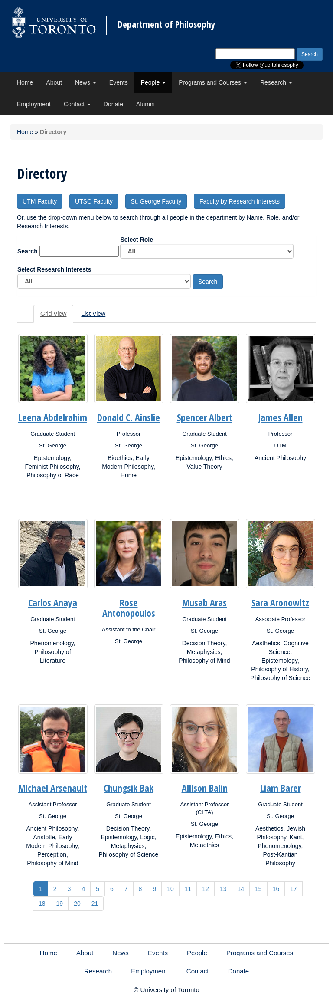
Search (27, 251)
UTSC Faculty (94, 201)
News (85, 82)
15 (258, 888)
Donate (113, 104)
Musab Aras (204, 602)
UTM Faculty (40, 201)
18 (42, 903)
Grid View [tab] (53, 313)
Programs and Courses (213, 82)
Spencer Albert (204, 417)
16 (276, 888)
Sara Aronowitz (280, 602)
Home (25, 82)
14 (240, 888)
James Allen (280, 417)
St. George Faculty (156, 201)
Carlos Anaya (52, 602)
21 (94, 903)
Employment (34, 104)
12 (205, 888)
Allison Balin (205, 787)
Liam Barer (280, 787)
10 (170, 888)
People (153, 82)
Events (118, 82)
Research (276, 82)
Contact (77, 104)
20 (77, 903)
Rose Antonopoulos (128, 607)
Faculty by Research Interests (239, 201)
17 (293, 888)
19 (59, 903)
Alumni (145, 104)
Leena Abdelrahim (52, 417)
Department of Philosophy (166, 25)
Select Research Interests (104, 277)
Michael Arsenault (52, 787)
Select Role (207, 247)
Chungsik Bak (128, 787)
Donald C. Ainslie (128, 417)
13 (223, 888)
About (54, 82)
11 (188, 888)
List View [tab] (93, 313)
